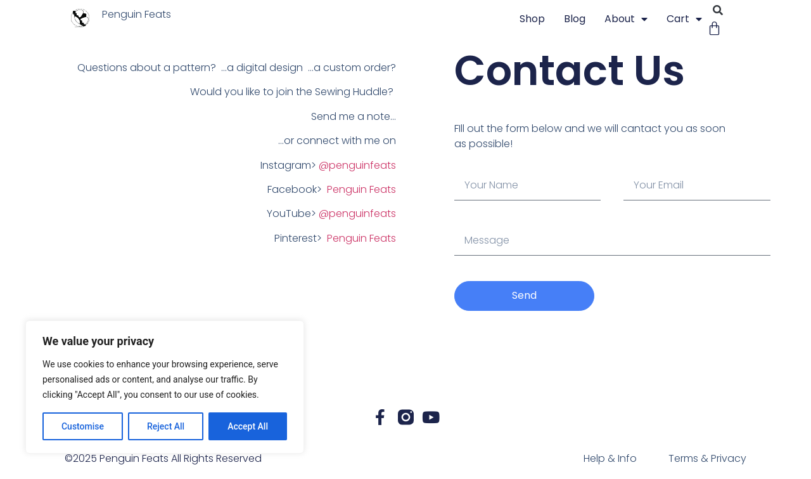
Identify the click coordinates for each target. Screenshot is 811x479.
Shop (532, 18)
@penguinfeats (357, 165)
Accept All (247, 426)
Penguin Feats (361, 189)
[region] (164, 387)
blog (574, 18)
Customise (82, 426)
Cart (684, 19)
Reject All (165, 426)
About (626, 19)
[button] (717, 10)
